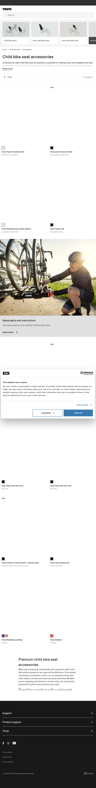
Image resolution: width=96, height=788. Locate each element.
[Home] (17, 9)
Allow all (78, 413)
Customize (47, 413)
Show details (82, 405)
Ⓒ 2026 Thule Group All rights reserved (18, 773)
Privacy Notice (7, 752)
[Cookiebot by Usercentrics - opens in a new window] (82, 373)
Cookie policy (7, 757)
